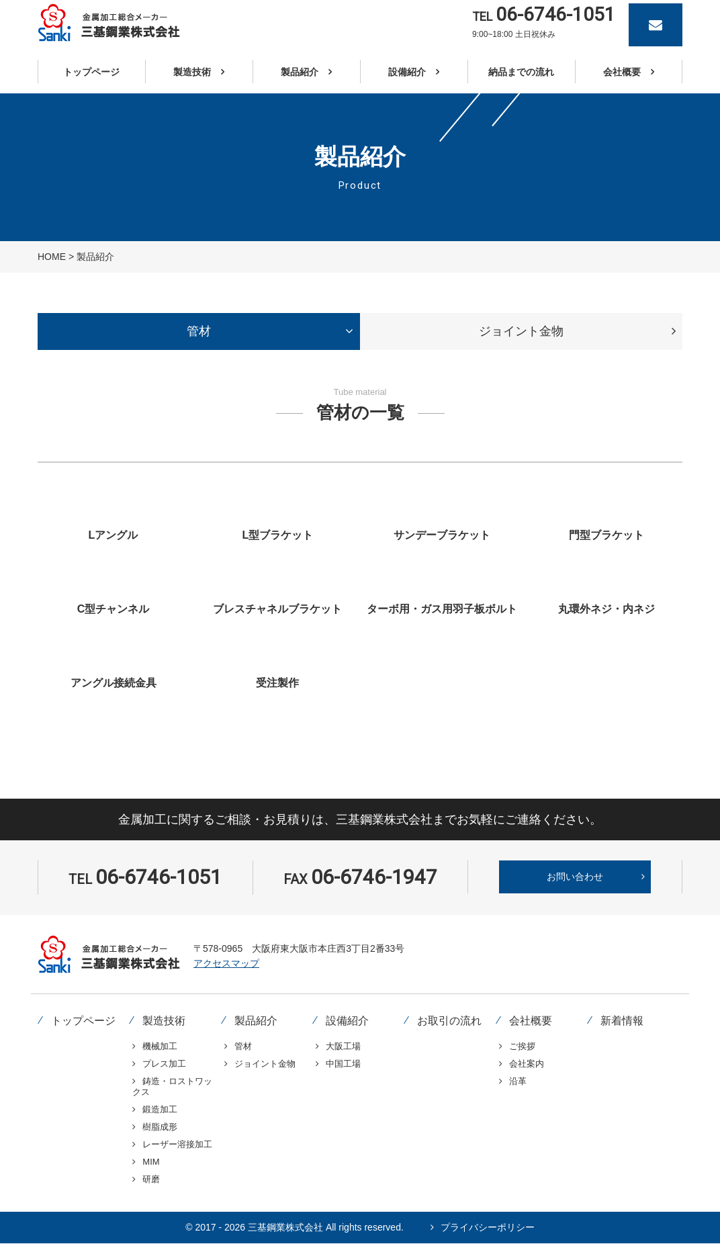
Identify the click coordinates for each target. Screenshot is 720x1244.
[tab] (199, 331)
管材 (243, 1046)
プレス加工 (164, 1064)
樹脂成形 (159, 1127)
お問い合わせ (575, 876)
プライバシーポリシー (488, 1227)
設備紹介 (347, 1020)
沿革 (518, 1081)
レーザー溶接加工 (177, 1144)
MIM (150, 1162)
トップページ (83, 1020)
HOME (52, 256)
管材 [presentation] (199, 331)
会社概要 (530, 1020)
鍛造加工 (159, 1109)
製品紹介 (255, 1020)
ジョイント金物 (265, 1064)
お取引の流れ (449, 1020)
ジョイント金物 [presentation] (521, 331)
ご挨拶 (522, 1046)
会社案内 (526, 1064)
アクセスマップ (226, 963)
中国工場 (343, 1064)
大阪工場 (343, 1046)
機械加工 (159, 1046)
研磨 (151, 1179)
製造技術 (163, 1020)
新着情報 (621, 1020)
